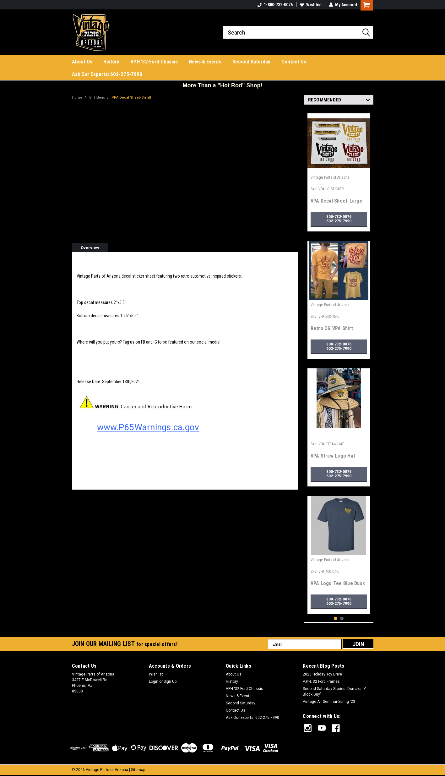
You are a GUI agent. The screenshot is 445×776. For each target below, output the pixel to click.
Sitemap (138, 770)
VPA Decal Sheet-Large (336, 201)
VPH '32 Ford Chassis (154, 61)
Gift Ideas (96, 97)
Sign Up (170, 681)
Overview (90, 247)
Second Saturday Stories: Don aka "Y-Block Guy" (335, 691)
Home (77, 97)
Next (368, 101)
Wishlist (311, 4)
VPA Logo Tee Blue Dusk (338, 583)
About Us (82, 61)
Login (153, 681)
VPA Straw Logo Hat (333, 456)
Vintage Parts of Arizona (330, 177)
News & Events (205, 61)
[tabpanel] (338, 170)
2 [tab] (342, 618)
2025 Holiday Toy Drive (322, 674)
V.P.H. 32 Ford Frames (321, 681)
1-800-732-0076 (275, 4)
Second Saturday (251, 61)
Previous (362, 101)
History (111, 61)
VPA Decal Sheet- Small (129, 97)
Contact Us (293, 61)
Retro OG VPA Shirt (332, 328)
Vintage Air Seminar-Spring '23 (329, 701)
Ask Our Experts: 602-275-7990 (107, 74)
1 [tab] (335, 618)
